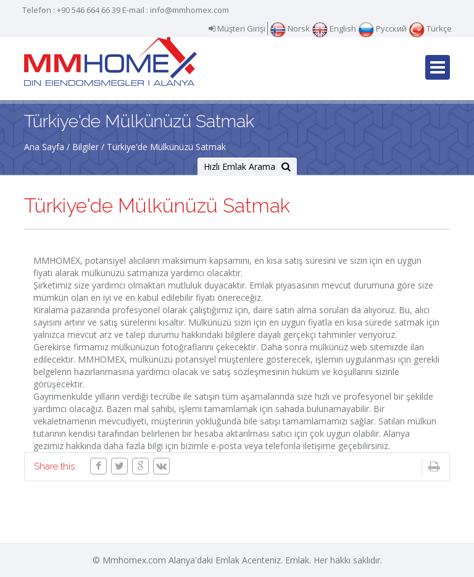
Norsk (290, 28)
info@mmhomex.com (189, 9)
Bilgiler (85, 147)
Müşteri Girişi (237, 28)
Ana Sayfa (44, 147)
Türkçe (430, 28)
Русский (382, 28)
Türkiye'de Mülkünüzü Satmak (166, 147)
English (334, 28)
